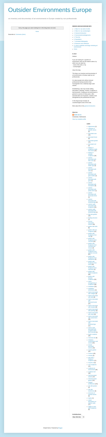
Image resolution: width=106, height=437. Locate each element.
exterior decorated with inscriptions (92, 184)
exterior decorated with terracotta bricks (92, 194)
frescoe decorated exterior (91, 223)
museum (90, 353)
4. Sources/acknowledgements (82, 35)
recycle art (91, 362)
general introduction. (90, 106)
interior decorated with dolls (93, 296)
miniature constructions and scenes (93, 341)
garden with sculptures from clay (92, 235)
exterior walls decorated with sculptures (92, 206)
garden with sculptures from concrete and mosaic (92, 246)
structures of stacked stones (92, 393)
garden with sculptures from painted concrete (92, 251)
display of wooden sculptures (91, 154)
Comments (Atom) (20, 34)
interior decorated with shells (93, 313)
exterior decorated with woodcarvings (92, 201)
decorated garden (93, 140)
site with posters (92, 386)
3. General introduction (80, 33)
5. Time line (77, 37)
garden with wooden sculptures (91, 278)
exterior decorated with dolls (92, 169)
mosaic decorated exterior (91, 346)
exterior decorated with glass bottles (92, 174)
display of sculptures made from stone (92, 149)
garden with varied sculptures (93, 272)
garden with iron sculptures (92, 230)
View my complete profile (79, 119)
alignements (91, 126)
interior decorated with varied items (93, 317)
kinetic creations (92, 334)
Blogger (60, 428)
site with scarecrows (91, 390)
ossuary (90, 355)
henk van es (77, 115)
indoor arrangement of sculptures (92, 283)
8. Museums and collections (81, 43)
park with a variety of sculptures (91, 359)
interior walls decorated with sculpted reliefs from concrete (92, 330)
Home (37, 31)
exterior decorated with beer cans (92, 159)
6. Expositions (78, 39)
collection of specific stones (92, 129)
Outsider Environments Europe (50, 9)
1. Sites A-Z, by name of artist (82, 29)
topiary (90, 398)
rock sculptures (92, 364)
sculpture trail (92, 372)
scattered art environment (91, 369)
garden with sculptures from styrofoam (92, 268)
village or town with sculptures (92, 407)
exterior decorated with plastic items (92, 189)
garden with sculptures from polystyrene (92, 258)
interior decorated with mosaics (93, 306)
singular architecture (91, 383)
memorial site (92, 337)
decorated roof (92, 144)
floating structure (92, 218)
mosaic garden (92, 350)
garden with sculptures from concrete (92, 240)
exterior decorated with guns (92, 179)
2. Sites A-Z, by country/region (82, 31)
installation (91, 286)
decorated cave (92, 133)
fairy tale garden (92, 214)
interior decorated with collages (93, 292)
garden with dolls (92, 226)
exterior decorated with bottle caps (92, 164)
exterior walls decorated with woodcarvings (92, 211)
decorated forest (92, 137)
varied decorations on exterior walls (92, 401)
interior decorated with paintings (93, 310)
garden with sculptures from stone (92, 263)
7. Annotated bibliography (81, 41)
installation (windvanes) (91, 289)
